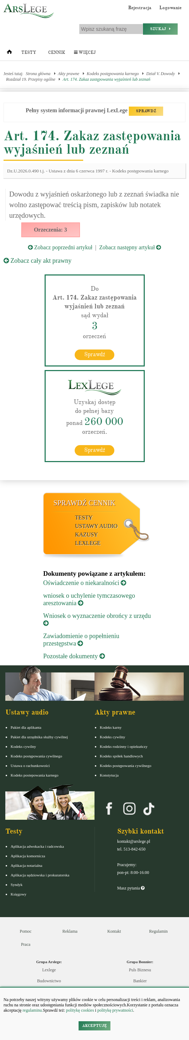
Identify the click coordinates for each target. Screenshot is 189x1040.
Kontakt (114, 931)
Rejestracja (139, 8)
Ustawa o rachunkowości (30, 765)
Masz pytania (130, 888)
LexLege (88, 543)
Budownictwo (49, 980)
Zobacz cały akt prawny (37, 260)
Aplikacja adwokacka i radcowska (37, 846)
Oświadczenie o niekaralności (84, 582)
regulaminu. (32, 1010)
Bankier (140, 980)
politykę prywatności (115, 1010)
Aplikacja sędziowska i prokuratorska (40, 875)
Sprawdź (94, 354)
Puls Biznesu (140, 969)
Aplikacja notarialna (26, 865)
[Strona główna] (9, 53)
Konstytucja (109, 775)
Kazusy (86, 535)
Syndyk (17, 884)
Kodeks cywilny (23, 746)
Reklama (70, 931)
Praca (25, 944)
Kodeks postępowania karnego (113, 73)
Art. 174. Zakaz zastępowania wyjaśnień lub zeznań (106, 79)
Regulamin (158, 931)
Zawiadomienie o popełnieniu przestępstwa (81, 639)
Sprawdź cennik (84, 503)
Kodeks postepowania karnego (34, 775)
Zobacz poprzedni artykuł (60, 247)
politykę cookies (80, 1010)
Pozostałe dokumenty (74, 656)
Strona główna (38, 73)
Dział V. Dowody (160, 73)
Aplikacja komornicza (28, 856)
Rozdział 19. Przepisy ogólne (30, 79)
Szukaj (160, 29)
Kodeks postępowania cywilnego (36, 756)
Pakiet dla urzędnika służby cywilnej (39, 737)
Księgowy (19, 894)
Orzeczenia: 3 (50, 230)
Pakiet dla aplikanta (26, 727)
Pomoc (25, 931)
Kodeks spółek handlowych (121, 756)
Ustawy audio (96, 526)
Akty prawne (68, 73)
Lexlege (49, 969)
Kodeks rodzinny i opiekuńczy (124, 746)
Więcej (85, 52)
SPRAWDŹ (146, 111)
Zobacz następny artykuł (130, 247)
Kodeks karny (110, 727)
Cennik (56, 52)
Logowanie (170, 8)
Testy (28, 52)
